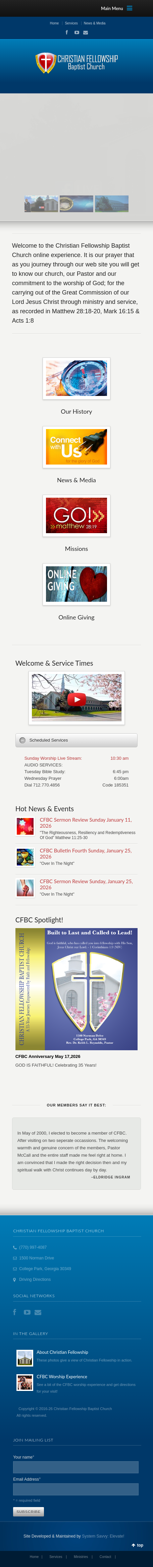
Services (71, 23)
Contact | (108, 1557)
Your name (23, 1457)
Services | (58, 1557)
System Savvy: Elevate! (103, 1536)
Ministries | (83, 1557)
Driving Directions (35, 1279)
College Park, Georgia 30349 (45, 1268)
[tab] (76, 740)
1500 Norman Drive (36, 1258)
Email (83, 32)
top (140, 1545)
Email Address (27, 1479)
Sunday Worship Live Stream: (53, 758)
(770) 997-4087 (33, 1247)
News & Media (94, 23)
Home (54, 23)
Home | (36, 1557)
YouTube (75, 32)
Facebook (66, 32)
